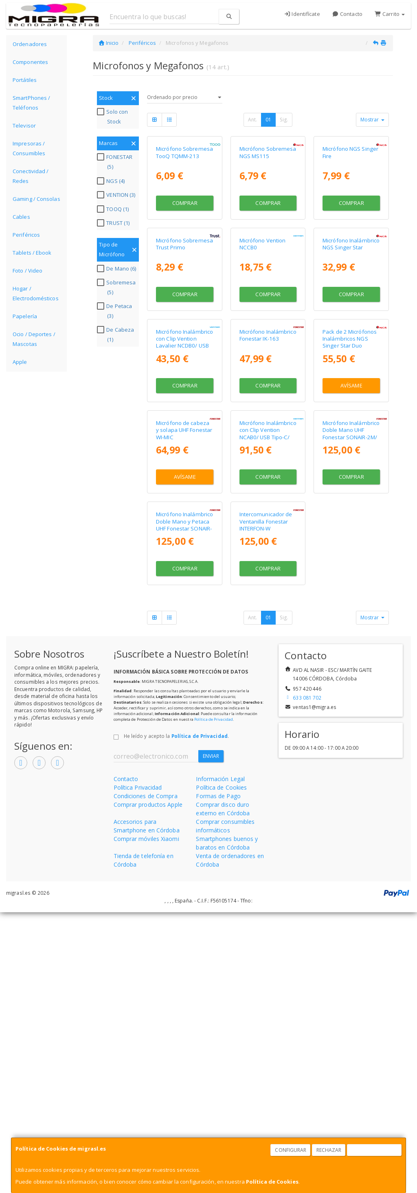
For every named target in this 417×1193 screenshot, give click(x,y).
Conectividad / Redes (30, 176)
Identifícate (302, 14)
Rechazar (329, 1150)
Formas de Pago (218, 1077)
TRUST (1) (114, 223)
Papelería (25, 316)
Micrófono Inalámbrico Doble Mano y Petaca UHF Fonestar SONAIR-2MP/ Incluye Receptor (184, 805)
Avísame (351, 553)
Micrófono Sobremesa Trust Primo (184, 356)
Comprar (185, 258)
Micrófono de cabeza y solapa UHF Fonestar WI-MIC (184, 654)
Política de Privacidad (213, 1000)
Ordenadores (30, 44)
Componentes (30, 62)
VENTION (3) (117, 194)
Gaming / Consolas (36, 199)
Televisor (24, 125)
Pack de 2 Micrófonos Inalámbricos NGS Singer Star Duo (350, 507)
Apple (20, 361)
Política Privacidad (138, 1068)
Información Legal (220, 1059)
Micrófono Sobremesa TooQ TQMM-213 (184, 208)
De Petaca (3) (115, 310)
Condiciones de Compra (146, 1077)
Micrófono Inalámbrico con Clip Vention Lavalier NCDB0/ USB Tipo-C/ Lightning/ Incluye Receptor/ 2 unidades (184, 517)
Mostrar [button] (372, 119)
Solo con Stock (113, 116)
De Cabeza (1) (116, 334)
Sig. (284, 119)
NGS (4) (112, 181)
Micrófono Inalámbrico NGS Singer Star (351, 356)
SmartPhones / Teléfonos (31, 102)
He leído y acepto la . (176, 1016)
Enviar (211, 1036)
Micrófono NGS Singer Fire (350, 208)
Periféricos (26, 234)
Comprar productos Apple (148, 1085)
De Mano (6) (117, 268)
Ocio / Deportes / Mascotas (34, 339)
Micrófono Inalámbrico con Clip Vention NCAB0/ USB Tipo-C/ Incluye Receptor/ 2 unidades (267, 661)
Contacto (347, 14)
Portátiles (25, 80)
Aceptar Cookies (374, 1150)
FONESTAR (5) (115, 161)
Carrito (390, 14)
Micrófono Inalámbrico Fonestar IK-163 (267, 503)
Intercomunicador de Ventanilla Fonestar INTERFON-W (265, 802)
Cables (21, 216)
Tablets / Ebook (32, 252)
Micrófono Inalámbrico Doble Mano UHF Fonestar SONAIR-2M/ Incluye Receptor (351, 658)
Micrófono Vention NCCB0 (262, 356)
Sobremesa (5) (117, 287)
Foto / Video (27, 270)
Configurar (290, 1150)
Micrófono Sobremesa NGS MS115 (267, 208)
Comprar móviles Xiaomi (146, 1119)
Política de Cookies (272, 1181)
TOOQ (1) (114, 209)
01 (268, 119)
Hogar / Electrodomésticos (36, 293)
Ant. (252, 119)
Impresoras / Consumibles (29, 148)
